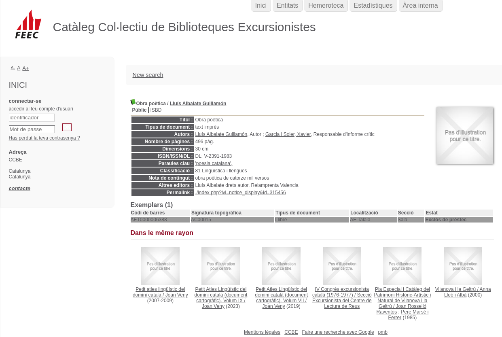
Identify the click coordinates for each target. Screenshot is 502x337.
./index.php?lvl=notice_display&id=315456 (240, 192)
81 (198, 171)
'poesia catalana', (214, 163)
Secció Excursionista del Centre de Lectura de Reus (342, 300)
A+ (25, 68)
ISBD (156, 110)
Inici (261, 5)
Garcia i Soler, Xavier (288, 134)
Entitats (287, 5)
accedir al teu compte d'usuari (41, 109)
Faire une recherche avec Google (338, 332)
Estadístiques (373, 5)
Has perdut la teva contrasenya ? (44, 138)
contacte (19, 188)
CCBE (291, 332)
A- (13, 67)
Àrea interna (420, 5)
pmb (383, 332)
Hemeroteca (325, 5)
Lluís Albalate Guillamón (198, 103)
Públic (139, 110)
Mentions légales (262, 332)
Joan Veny (176, 295)
